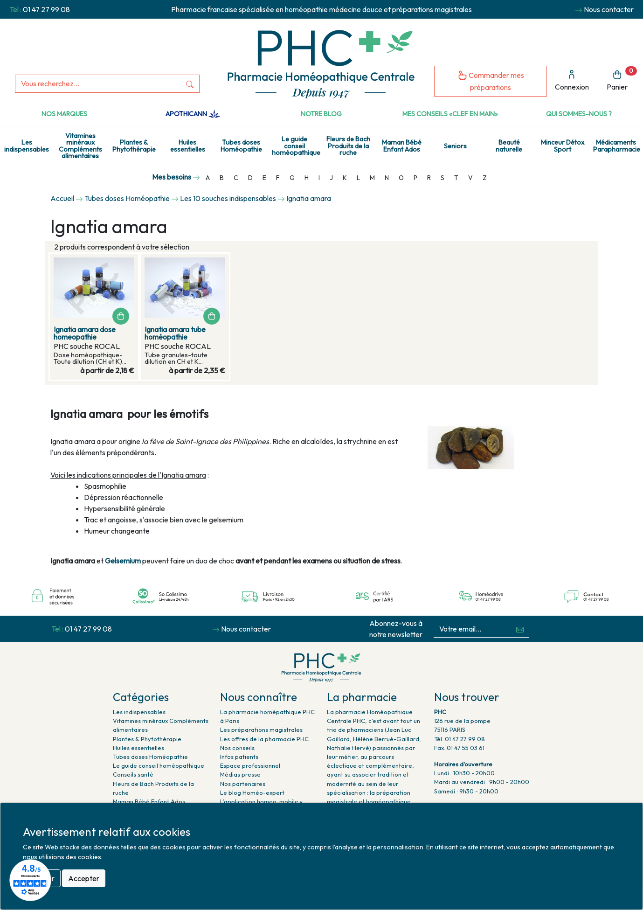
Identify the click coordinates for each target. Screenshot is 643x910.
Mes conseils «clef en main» (450, 114)
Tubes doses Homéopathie (241, 145)
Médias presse (240, 774)
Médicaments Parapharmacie (616, 145)
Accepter (83, 878)
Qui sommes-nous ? (579, 114)
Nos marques (64, 114)
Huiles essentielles (187, 145)
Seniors (455, 146)
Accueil (62, 198)
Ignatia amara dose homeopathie (85, 333)
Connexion (572, 80)
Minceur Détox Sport (562, 145)
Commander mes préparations (490, 81)
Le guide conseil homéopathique (296, 146)
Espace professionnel (250, 765)
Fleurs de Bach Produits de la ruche (348, 146)
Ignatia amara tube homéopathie (175, 333)
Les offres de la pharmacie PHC (264, 739)
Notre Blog (321, 114)
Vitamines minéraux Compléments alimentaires (80, 146)
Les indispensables (26, 145)
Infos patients (239, 756)
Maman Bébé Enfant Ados (402, 145)
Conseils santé (133, 774)
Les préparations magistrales (261, 729)
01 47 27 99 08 (46, 9)
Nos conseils (237, 747)
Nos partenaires (242, 783)
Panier (622, 79)
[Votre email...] (472, 629)
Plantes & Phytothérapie (134, 145)
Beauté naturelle (509, 145)
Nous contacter (609, 9)
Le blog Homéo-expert (252, 792)
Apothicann (193, 114)
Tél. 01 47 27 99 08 (459, 739)
